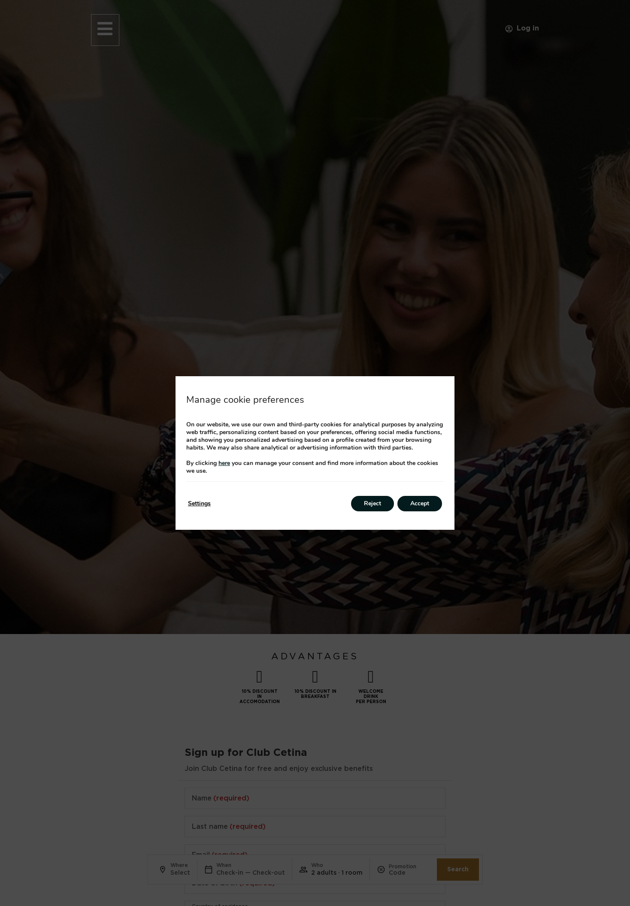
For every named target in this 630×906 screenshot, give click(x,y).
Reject (372, 503)
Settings (199, 503)
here (224, 463)
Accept (419, 503)
